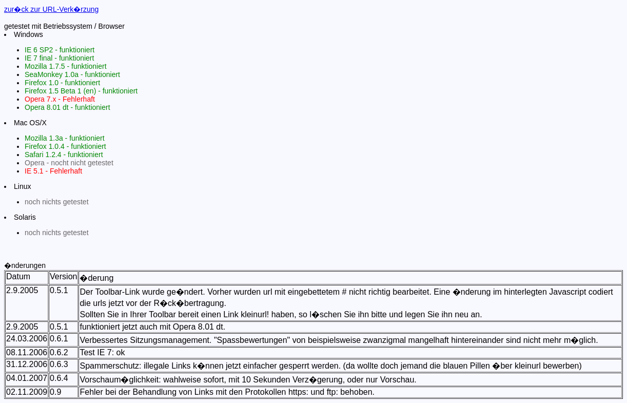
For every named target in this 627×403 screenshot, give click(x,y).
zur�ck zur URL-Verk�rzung (51, 9)
